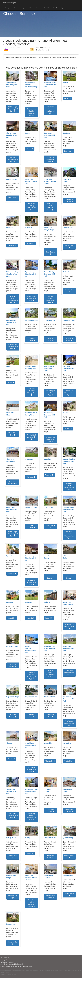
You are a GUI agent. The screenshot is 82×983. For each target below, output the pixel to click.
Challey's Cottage (31, 526)
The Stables (50, 761)
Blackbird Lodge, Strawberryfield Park (69, 487)
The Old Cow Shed (12, 434)
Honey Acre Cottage (69, 200)
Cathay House (12, 856)
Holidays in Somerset (7, 962)
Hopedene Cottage (50, 577)
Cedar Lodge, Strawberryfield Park (13, 534)
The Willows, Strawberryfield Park (13, 816)
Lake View (12, 246)
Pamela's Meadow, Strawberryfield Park (31, 676)
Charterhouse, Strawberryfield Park (13, 159)
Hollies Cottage (13, 198)
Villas (30, 8)
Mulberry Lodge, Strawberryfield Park (13, 299)
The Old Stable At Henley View (32, 437)
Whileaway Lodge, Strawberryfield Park (31, 817)
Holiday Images (9, 3)
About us (38, 8)
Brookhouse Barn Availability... (54, 8)
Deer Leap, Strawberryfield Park (50, 159)
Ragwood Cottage (12, 716)
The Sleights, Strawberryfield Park (31, 769)
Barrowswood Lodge (12, 897)
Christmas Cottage (50, 810)
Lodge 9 (49, 618)
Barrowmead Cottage (69, 810)
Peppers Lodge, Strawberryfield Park (50, 674)
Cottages (8, 8)
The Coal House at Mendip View (31, 392)
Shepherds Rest (50, 339)
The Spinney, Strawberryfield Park (50, 439)
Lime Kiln (30, 243)
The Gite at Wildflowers (12, 482)
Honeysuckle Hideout (50, 897)
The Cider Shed (50, 716)
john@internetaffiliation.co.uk (13, 964)
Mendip (30, 853)
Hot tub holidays (5, 958)
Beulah (67, 98)
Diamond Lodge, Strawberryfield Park (69, 535)
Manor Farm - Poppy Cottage (69, 626)
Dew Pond (68, 151)
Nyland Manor (69, 894)
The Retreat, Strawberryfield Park (69, 723)
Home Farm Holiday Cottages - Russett (32, 903)
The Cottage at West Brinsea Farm (50, 393)
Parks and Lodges (20, 8)
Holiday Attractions (6, 960)
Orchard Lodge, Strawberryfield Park (50, 299)
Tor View (68, 429)
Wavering (49, 475)
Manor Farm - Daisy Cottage (50, 252)
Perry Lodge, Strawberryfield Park (69, 673)
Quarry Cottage (69, 856)
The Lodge (31, 477)
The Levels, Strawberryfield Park (69, 393)
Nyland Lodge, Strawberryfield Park (31, 298)
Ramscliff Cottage (31, 339)
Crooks (30, 149)
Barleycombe (12, 943)
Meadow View (69, 246)
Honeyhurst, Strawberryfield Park (31, 582)
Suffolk (11, 382)
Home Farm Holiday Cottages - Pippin (50, 207)
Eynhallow (12, 574)
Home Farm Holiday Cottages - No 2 (31, 207)
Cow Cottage (50, 526)
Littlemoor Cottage (69, 577)
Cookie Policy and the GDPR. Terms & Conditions (16, 966)
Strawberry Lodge (69, 339)
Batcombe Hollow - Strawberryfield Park (50, 110)
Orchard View (69, 291)
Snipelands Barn (31, 716)
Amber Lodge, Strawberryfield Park (13, 109)
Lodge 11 (31, 618)
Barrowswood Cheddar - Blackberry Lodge (31, 112)
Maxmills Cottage (12, 665)
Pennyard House (50, 857)
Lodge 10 (12, 618)
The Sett (11, 759)
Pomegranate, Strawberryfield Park (13, 347)
